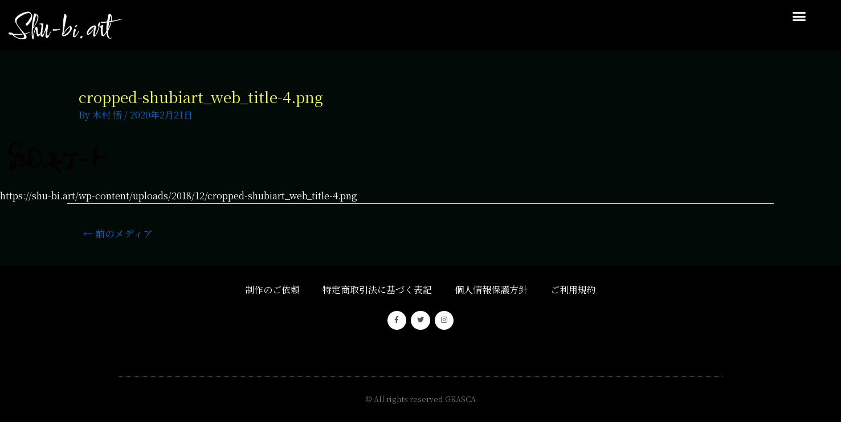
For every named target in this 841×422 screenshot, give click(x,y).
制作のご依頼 (272, 289)
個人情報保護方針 (491, 289)
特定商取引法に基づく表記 (377, 289)
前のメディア (118, 233)
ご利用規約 (573, 289)
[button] (799, 16)
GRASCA (460, 399)
